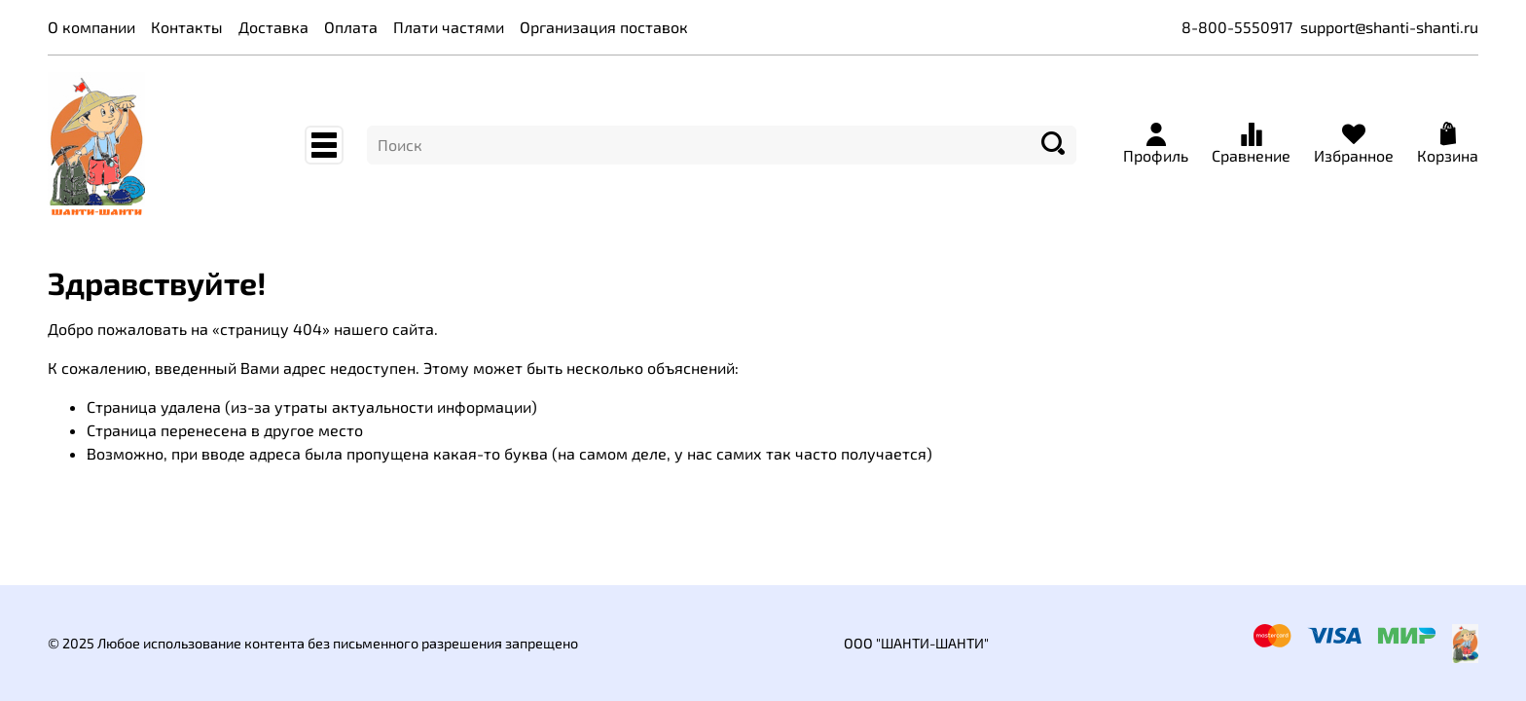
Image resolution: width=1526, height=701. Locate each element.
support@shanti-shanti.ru (1389, 27)
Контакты (187, 27)
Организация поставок (604, 27)
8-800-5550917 (1236, 27)
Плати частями (448, 27)
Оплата (351, 27)
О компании (91, 27)
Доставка (273, 27)
